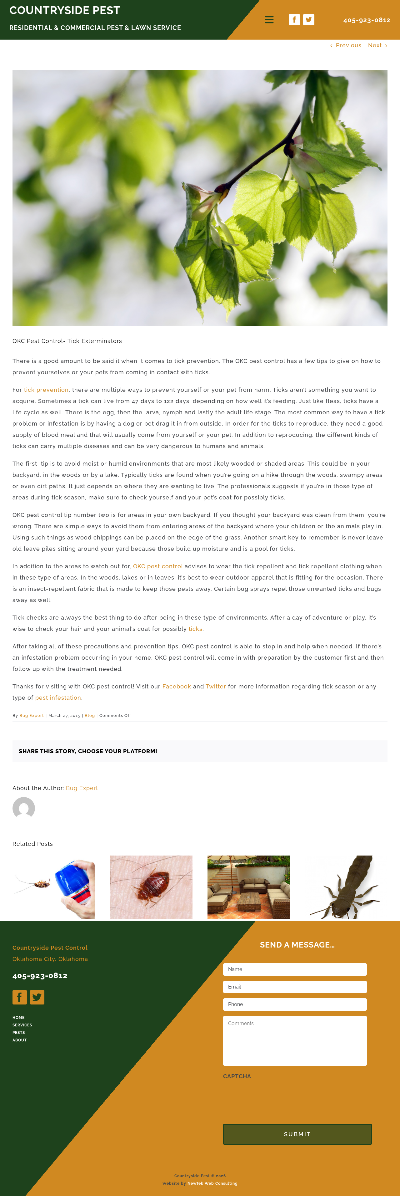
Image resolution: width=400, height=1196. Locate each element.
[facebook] (294, 19)
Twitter (217, 686)
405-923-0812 (367, 20)
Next (375, 45)
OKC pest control (159, 566)
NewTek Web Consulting (213, 1179)
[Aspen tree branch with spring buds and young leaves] (200, 198)
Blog (90, 715)
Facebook (177, 686)
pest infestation (58, 697)
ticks (195, 629)
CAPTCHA (237, 1076)
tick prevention (45, 389)
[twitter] (308, 19)
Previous (349, 45)
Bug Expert (31, 715)
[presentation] (270, 1097)
